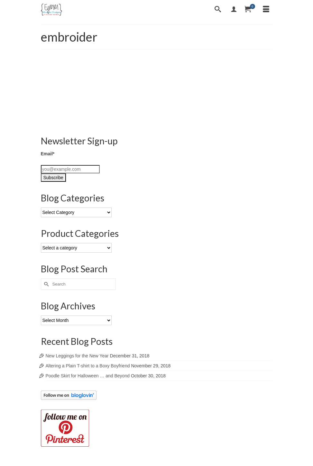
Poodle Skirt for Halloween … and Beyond (88, 375)
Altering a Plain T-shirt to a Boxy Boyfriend (88, 365)
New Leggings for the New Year (77, 355)
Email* (48, 153)
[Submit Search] (46, 284)
